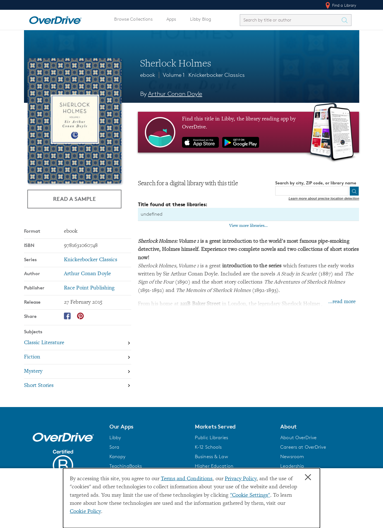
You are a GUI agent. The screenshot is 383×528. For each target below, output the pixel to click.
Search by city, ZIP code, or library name (315, 182)
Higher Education (214, 466)
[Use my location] (343, 191)
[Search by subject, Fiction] (77, 357)
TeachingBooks (125, 466)
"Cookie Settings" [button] (250, 495)
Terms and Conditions (186, 479)
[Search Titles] (346, 20)
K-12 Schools (208, 447)
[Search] (354, 191)
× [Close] (308, 477)
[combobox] (290, 20)
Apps (171, 19)
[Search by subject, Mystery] (77, 372)
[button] (148, 426)
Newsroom (292, 456)
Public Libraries (211, 437)
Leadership (292, 466)
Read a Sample (74, 198)
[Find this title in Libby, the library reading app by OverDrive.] (248, 132)
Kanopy (117, 456)
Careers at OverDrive (303, 447)
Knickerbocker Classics (216, 75)
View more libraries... (248, 225)
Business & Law (211, 456)
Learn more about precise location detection (324, 199)
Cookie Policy (85, 511)
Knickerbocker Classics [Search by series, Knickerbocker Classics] (91, 260)
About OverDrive (298, 437)
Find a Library (340, 5)
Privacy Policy (241, 479)
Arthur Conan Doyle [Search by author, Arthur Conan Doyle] (175, 93)
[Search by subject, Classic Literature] (77, 343)
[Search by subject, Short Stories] (77, 386)
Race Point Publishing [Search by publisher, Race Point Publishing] (89, 288)
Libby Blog (200, 19)
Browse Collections (133, 19)
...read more (342, 302)
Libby (115, 437)
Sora (114, 447)
